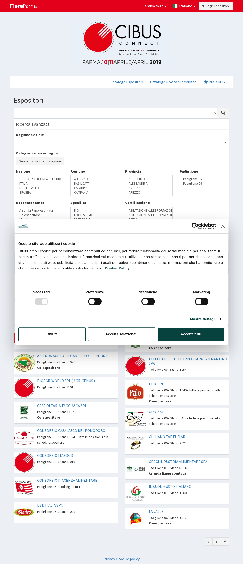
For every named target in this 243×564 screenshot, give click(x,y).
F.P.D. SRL (156, 383)
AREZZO (148, 192)
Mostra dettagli (202, 319)
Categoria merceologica (37, 153)
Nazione (23, 171)
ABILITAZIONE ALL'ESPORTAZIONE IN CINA (148, 210)
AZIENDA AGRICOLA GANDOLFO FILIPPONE (72, 355)
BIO (94, 210)
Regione (77, 171)
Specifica (78, 202)
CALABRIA (94, 188)
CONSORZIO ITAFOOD (55, 455)
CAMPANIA (94, 192)
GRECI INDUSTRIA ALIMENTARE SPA (178, 461)
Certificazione (137, 202)
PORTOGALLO (39, 188)
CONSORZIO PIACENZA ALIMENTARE (67, 480)
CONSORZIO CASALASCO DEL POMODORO (71, 430)
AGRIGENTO (148, 179)
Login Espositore (216, 6)
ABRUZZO (94, 179)
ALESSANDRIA (148, 183)
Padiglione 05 (203, 179)
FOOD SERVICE (94, 215)
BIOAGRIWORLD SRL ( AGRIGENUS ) (66, 380)
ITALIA (39, 183)
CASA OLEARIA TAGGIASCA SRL (62, 405)
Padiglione (189, 171)
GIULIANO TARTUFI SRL (168, 436)
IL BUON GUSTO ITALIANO (170, 486)
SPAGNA (39, 192)
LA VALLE (156, 511)
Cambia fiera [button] (154, 6)
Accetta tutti (191, 334)
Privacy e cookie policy (121, 558)
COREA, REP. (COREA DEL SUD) (39, 179)
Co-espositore (39, 215)
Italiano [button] (184, 6)
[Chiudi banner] (223, 226)
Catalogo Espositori (126, 81)
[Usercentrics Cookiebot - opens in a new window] (195, 226)
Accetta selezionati (121, 334)
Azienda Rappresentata (39, 210)
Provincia (133, 171)
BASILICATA (94, 183)
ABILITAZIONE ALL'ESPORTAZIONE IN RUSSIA (148, 215)
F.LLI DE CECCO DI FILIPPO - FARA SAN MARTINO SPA (188, 360)
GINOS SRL (157, 411)
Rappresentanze (30, 202)
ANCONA (148, 188)
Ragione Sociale (30, 134)
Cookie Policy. (118, 268)
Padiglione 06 (203, 183)
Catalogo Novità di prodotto (173, 81)
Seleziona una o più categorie (40, 161)
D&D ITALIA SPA (50, 505)
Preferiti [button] (215, 81)
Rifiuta (52, 334)
